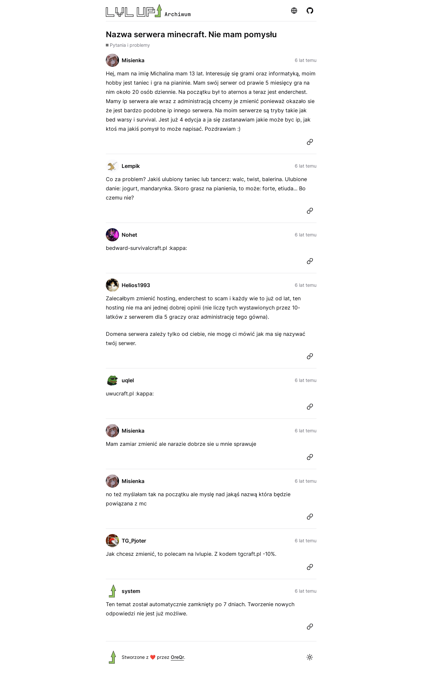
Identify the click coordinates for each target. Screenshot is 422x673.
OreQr (177, 657)
